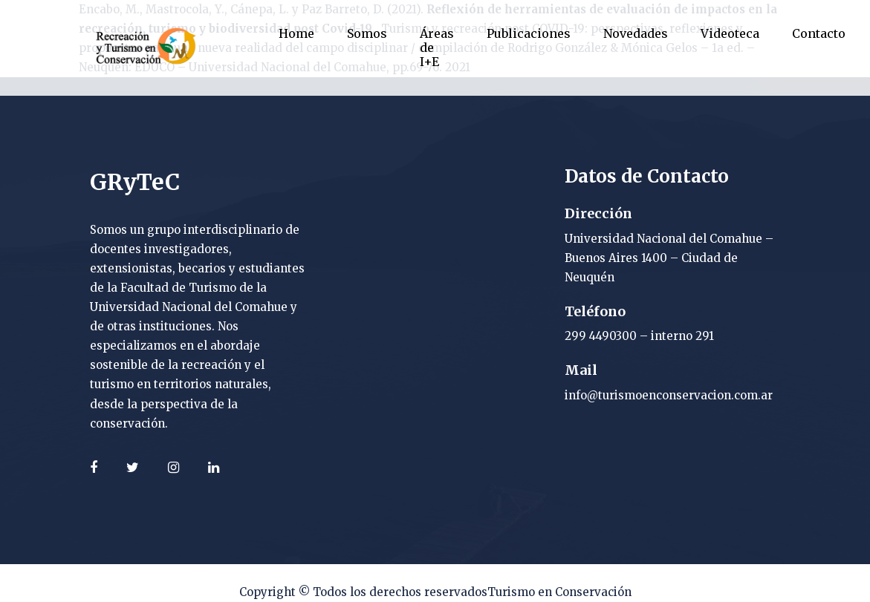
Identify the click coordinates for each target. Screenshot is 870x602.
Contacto (818, 33)
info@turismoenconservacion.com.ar (669, 395)
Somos (367, 33)
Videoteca (730, 33)
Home (296, 33)
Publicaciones (529, 33)
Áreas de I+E (437, 47)
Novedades (635, 33)
